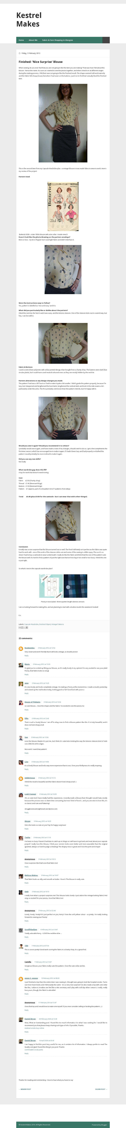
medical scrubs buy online (34, 1028)
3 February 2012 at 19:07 (49, 875)
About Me (33, 40)
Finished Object (45, 624)
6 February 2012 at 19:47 (49, 930)
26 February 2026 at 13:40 (48, 1019)
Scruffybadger (31, 929)
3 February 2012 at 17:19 (42, 837)
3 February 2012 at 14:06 (40, 762)
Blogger (104, 1125)
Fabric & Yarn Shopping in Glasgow (57, 40)
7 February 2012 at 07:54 (40, 946)
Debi (27, 891)
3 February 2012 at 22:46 (47, 911)
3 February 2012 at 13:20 (41, 664)
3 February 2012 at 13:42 (40, 718)
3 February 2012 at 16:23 (42, 821)
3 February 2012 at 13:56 (39, 737)
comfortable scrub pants (34, 1050)
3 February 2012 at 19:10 (40, 892)
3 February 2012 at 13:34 (52, 702)
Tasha (27, 837)
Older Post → (101, 1089)
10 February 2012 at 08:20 (50, 978)
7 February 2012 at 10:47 (43, 962)
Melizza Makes (31, 875)
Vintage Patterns (57, 624)
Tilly (26, 945)
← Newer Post (25, 1089)
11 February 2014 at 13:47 (47, 1003)
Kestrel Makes (29, 19)
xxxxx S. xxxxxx (31, 978)
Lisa (26, 761)
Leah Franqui (30, 794)
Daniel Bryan (30, 1019)
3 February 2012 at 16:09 (47, 794)
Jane (27, 683)
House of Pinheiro (32, 702)
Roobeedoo (30, 648)
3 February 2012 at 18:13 (47, 859)
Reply (26, 656)
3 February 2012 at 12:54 (46, 648)
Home (21, 40)
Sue (26, 737)
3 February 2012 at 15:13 (46, 778)
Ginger (28, 821)
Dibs (26, 718)
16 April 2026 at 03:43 (46, 1040)
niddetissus (30, 778)
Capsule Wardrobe (31, 624)
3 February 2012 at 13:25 (40, 683)
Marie (27, 664)
